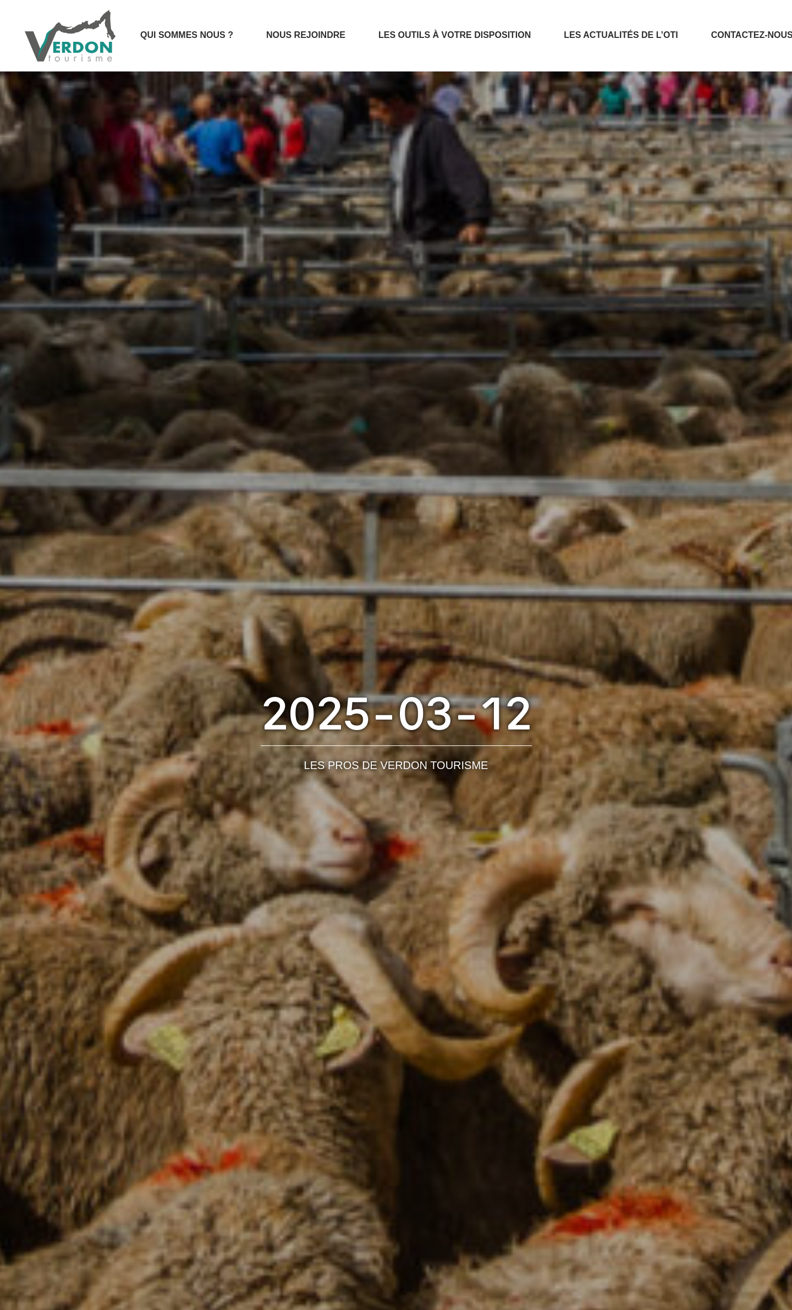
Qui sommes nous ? (186, 35)
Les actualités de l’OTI (621, 35)
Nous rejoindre (305, 35)
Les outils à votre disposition (454, 35)
